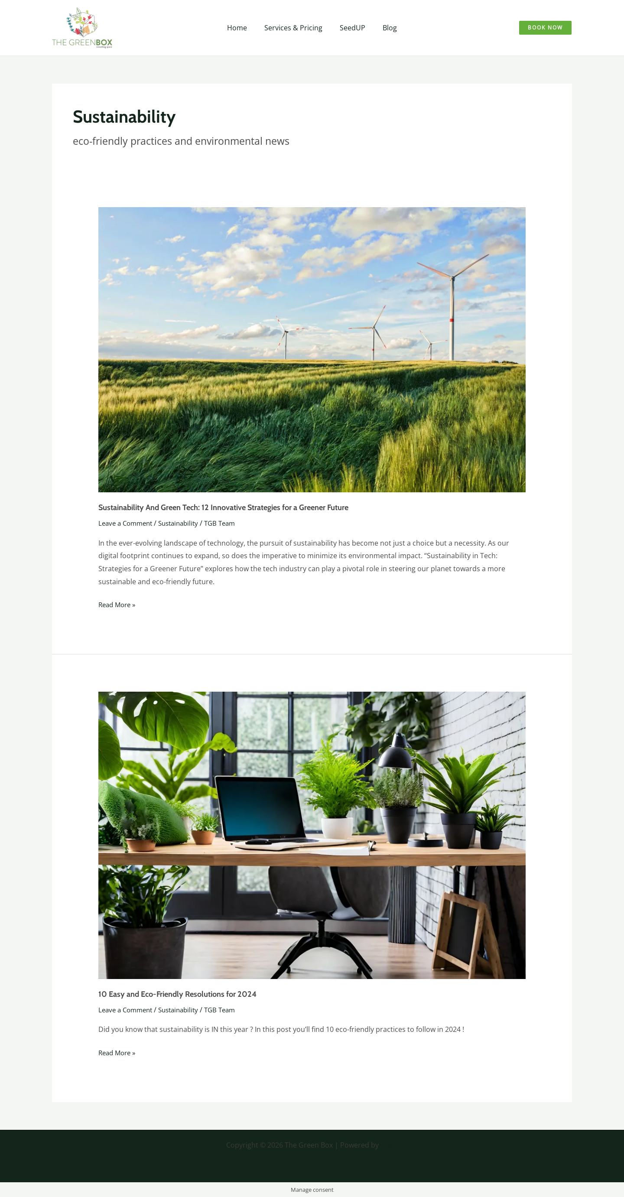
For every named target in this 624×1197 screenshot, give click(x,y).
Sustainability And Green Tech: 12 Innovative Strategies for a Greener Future (223, 507)
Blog (384, 28)
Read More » (118, 603)
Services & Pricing (295, 28)
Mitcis (389, 1145)
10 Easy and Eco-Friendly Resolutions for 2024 (177, 994)
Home (242, 28)
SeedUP (351, 28)
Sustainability (185, 523)
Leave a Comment (127, 523)
